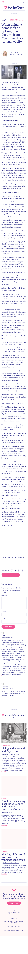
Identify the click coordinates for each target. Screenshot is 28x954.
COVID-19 (21, 20)
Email (3, 619)
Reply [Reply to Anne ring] (3, 697)
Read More (4, 772)
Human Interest (14, 19)
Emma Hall (14, 53)
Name (3, 611)
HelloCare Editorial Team (11, 754)
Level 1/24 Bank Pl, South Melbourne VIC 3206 (14, 922)
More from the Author (10, 575)
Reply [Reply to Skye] (3, 676)
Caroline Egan (7, 812)
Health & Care (13, 20)
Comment (4, 595)
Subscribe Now (14, 903)
